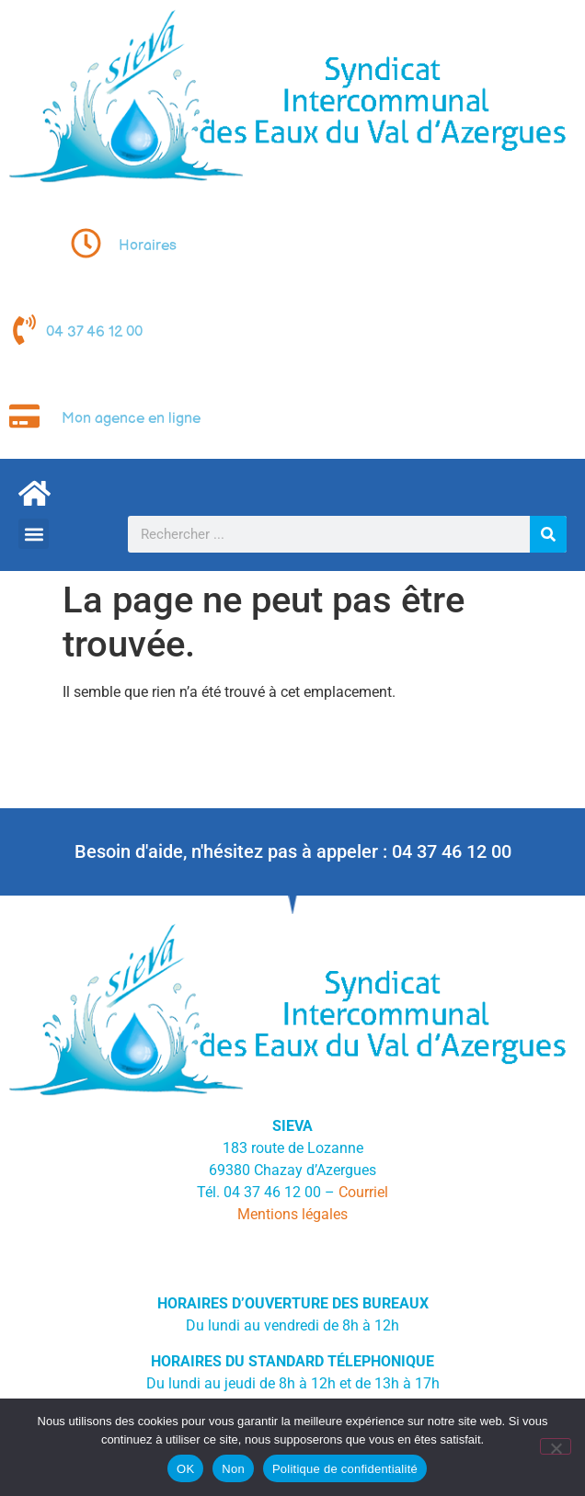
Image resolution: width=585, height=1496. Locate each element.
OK (185, 1469)
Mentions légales (292, 1214)
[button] (33, 534)
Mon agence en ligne (131, 419)
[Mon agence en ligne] (24, 416)
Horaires (148, 246)
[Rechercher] (548, 534)
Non (233, 1469)
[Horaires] (86, 243)
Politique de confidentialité (345, 1469)
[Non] (555, 1446)
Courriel (363, 1192)
